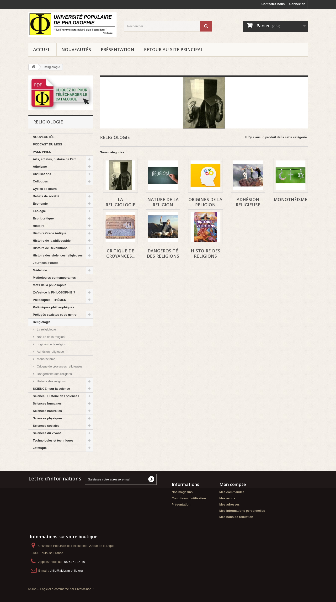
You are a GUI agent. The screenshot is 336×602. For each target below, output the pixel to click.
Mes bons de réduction (236, 517)
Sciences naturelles (47, 411)
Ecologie (39, 211)
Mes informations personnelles (242, 510)
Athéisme (40, 166)
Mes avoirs (227, 498)
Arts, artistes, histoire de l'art (54, 159)
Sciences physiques (48, 418)
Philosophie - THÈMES (49, 300)
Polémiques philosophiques (53, 307)
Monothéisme (46, 359)
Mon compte (232, 484)
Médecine (40, 270)
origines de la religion (51, 344)
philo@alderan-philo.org (66, 570)
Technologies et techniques (53, 440)
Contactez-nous (273, 4)
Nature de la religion (50, 337)
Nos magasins (182, 492)
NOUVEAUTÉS (76, 49)
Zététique (40, 448)
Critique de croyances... (120, 253)
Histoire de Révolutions (50, 248)
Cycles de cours (45, 189)
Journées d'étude (46, 263)
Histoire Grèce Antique (49, 233)
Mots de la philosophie (49, 285)
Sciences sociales (46, 425)
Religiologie (42, 322)
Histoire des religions (51, 381)
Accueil (42, 49)
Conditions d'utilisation (189, 498)
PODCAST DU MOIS (47, 144)
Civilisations (42, 174)
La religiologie (46, 329)
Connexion (297, 4)
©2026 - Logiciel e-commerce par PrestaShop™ (61, 589)
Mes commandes (232, 492)
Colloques (40, 181)
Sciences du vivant (47, 433)
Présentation (117, 49)
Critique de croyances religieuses (59, 366)
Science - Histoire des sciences (56, 396)
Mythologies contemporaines (54, 277)
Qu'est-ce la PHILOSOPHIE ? (54, 292)
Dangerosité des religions (54, 374)
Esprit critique (43, 218)
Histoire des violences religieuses (58, 255)
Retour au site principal (173, 49)
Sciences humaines (47, 403)
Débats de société (46, 196)
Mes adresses (229, 504)
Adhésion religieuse (50, 351)
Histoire (38, 226)
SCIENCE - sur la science (51, 388)
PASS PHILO (42, 152)
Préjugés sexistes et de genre (55, 314)
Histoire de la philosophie (52, 240)
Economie (40, 203)
